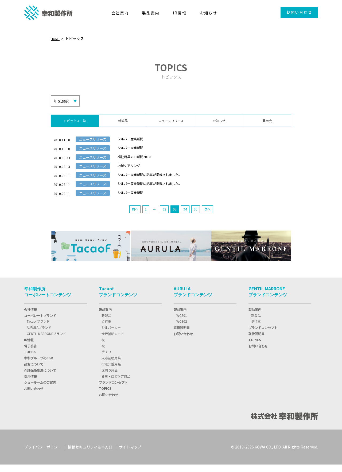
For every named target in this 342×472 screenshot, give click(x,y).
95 (197, 216)
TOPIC (30, 359)
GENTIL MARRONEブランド (46, 341)
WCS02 (181, 329)
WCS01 (181, 323)
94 (186, 216)
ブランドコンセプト (113, 390)
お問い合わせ (299, 12)
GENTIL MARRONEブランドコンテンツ (267, 299)
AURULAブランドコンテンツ (193, 299)
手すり (106, 359)
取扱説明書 (182, 335)
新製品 (106, 323)
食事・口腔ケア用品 (116, 383)
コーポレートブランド (40, 323)
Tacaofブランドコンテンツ (118, 299)
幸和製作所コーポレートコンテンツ (47, 299)
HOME (56, 38)
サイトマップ (130, 454)
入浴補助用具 (111, 365)
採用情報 (30, 383)
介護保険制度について (40, 378)
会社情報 (30, 317)
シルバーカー (111, 335)
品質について (33, 371)
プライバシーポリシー (42, 454)
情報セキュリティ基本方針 (90, 454)
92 (164, 216)
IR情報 (29, 347)
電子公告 (30, 353)
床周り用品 (110, 378)
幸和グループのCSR (38, 365)
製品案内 (105, 317)
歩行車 (106, 329)
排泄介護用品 (111, 371)
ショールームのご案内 (40, 390)
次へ (209, 216)
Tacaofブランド (38, 329)
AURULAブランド (39, 335)
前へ (133, 216)
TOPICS (105, 396)
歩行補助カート (113, 341)
